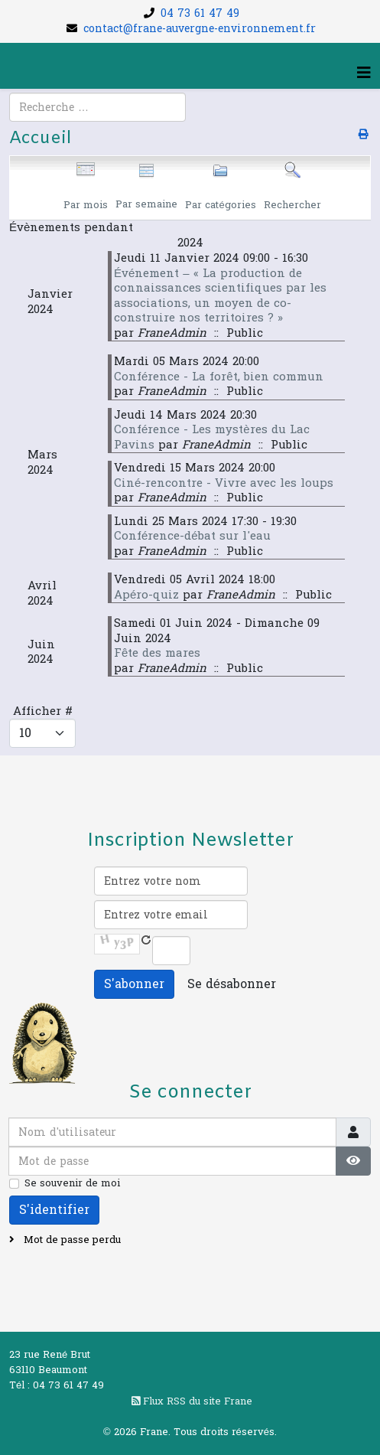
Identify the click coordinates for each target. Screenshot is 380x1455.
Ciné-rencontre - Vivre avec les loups (223, 483)
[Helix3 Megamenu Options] (364, 73)
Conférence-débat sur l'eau (192, 536)
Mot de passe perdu (71, 1240)
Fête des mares (157, 653)
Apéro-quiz (146, 595)
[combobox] (97, 107)
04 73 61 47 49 (200, 13)
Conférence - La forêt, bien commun (218, 377)
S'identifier (54, 1210)
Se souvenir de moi (72, 1183)
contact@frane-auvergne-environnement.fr (199, 28)
